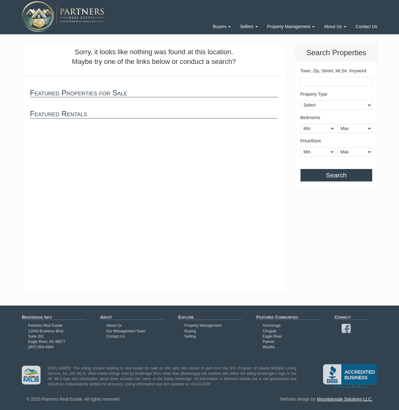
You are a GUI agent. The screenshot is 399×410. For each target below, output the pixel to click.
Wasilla (268, 347)
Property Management (291, 26)
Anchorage (271, 325)
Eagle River (272, 336)
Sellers (249, 26)
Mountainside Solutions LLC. (345, 399)
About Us (335, 26)
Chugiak (269, 331)
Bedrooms (310, 117)
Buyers (222, 26)
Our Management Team (126, 331)
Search (336, 175)
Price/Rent (310, 140)
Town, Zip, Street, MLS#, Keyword (333, 70)
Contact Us (366, 26)
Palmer (268, 342)
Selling (190, 336)
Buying (190, 331)
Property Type (314, 94)
